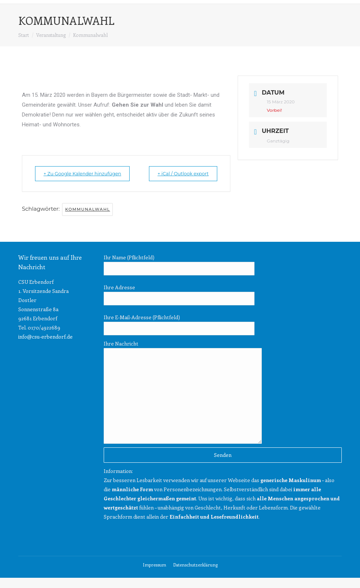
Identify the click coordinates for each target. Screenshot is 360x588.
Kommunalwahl (87, 219)
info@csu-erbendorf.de (45, 346)
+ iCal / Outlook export (203, 179)
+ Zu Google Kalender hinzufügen (67, 179)
